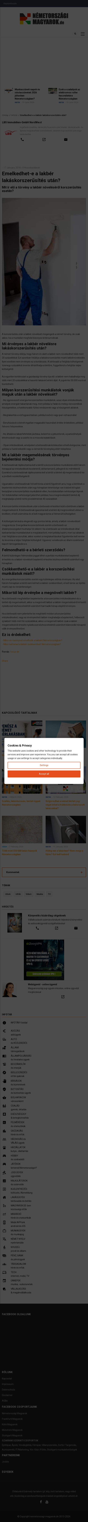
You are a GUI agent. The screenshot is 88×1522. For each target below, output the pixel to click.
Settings (44, 765)
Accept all (44, 774)
